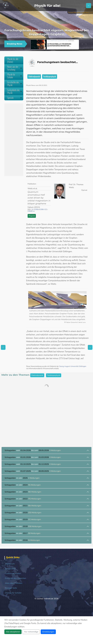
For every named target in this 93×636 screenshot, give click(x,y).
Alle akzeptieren (13, 631)
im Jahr (22, 478)
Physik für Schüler (14, 76)
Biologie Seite (11, 588)
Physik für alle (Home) (12, 60)
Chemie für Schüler (13, 593)
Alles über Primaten (13, 583)
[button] (82, 44)
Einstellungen (48, 631)
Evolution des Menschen (15, 578)
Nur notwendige (31, 631)
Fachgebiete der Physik (14, 91)
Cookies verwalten (13, 573)
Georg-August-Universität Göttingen (72, 366)
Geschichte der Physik (14, 83)
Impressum (10, 563)
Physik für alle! (47, 6)
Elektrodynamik (34, 76)
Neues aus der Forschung (14, 68)
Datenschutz (10, 568)
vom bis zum (33, 450)
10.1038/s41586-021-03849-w (38, 210)
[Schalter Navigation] (88, 5)
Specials (14, 98)
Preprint (32, 216)
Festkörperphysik (49, 76)
